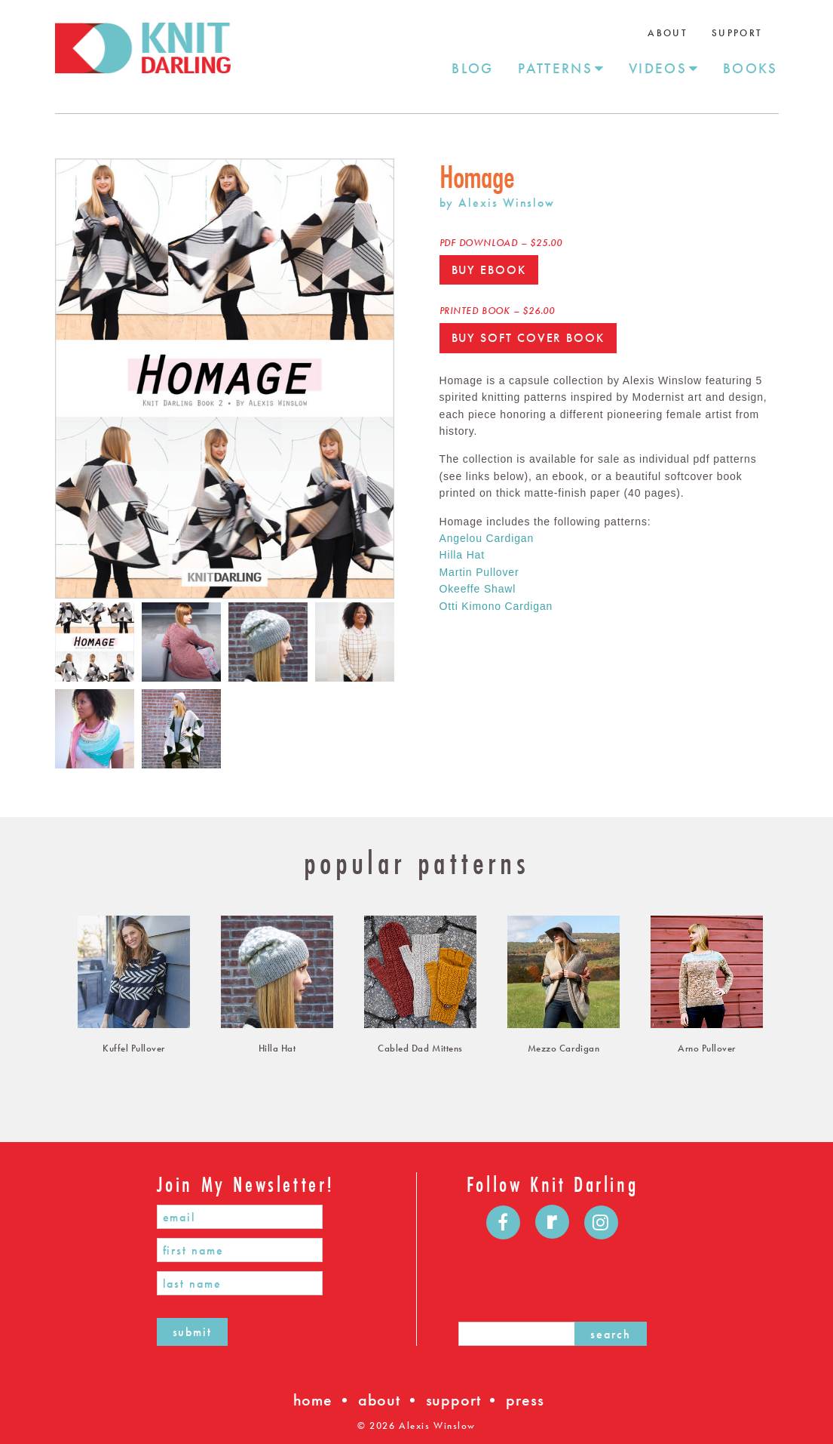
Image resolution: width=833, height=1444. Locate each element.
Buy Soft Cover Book (528, 338)
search (610, 1334)
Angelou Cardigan (486, 538)
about (379, 1400)
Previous (43, 378)
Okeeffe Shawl (477, 589)
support (453, 1400)
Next (405, 378)
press (525, 1400)
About (668, 32)
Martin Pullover (479, 572)
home (312, 1400)
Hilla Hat (462, 555)
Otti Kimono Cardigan (496, 606)
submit (193, 1332)
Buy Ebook (489, 270)
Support (737, 32)
